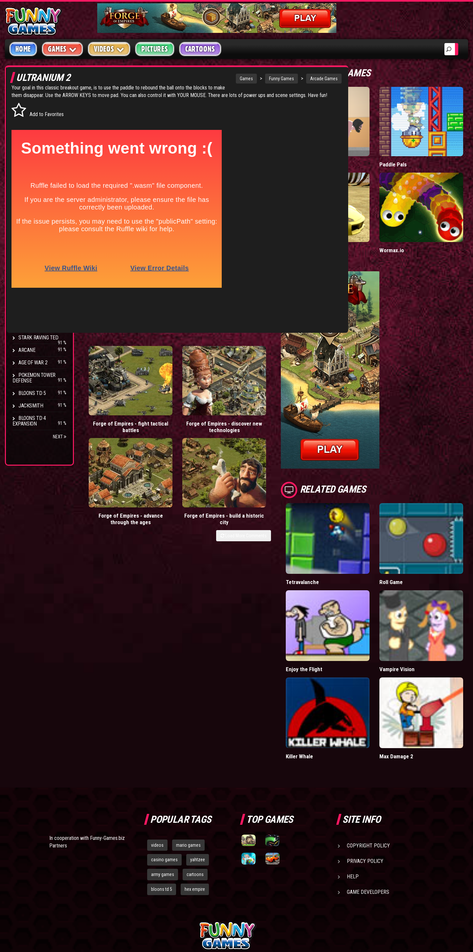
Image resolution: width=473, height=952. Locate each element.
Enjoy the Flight (337, 614)
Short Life (330, 150)
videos (157, 776)
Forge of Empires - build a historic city (276, 384)
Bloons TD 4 (32, 275)
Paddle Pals (409, 150)
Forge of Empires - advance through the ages (221, 384)
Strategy (29, 191)
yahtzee (197, 790)
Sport (25, 179)
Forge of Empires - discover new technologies (166, 384)
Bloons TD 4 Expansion (29, 421)
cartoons (195, 805)
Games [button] (62, 49)
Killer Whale (332, 687)
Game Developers (368, 823)
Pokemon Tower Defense (34, 378)
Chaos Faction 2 (37, 325)
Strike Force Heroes (42, 312)
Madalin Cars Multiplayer (347, 222)
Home (23, 49)
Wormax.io (408, 222)
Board (25, 204)
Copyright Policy (368, 776)
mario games (188, 776)
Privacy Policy (365, 792)
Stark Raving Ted (38, 337)
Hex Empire (31, 300)
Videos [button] (109, 49)
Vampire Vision (413, 614)
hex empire (195, 820)
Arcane (26, 350)
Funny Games (237, 78)
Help (353, 807)
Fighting (28, 154)
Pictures (154, 49)
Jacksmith (30, 406)
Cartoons (200, 49)
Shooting (29, 141)
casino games (164, 790)
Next (59, 436)
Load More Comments (276, 404)
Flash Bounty (34, 287)
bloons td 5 (161, 820)
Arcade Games (279, 78)
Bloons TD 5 (32, 393)
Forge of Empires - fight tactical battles (111, 384)
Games (202, 78)
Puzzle (26, 129)
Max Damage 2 (413, 687)
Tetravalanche (335, 541)
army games (162, 805)
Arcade (26, 116)
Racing (26, 166)
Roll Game (407, 541)
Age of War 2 (32, 362)
